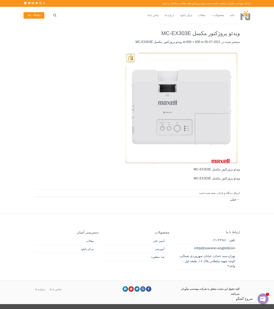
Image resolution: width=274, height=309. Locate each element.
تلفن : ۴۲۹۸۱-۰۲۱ (223, 240)
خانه (232, 15)
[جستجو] (54, 15)
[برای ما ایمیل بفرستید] (33, 3)
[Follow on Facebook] (44, 3)
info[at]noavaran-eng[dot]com (214, 248)
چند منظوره (158, 256)
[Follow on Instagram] (40, 3)
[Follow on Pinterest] (29, 3)
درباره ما (169, 15)
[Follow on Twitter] (37, 3)
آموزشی (160, 249)
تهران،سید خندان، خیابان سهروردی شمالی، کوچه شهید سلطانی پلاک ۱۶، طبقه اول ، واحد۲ (207, 261)
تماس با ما (153, 15)
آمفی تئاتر (159, 241)
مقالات (201, 15)
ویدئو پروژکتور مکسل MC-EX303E (159, 42)
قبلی (235, 199)
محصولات (217, 15)
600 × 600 (193, 42)
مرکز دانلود (186, 15)
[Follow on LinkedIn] (25, 3)
